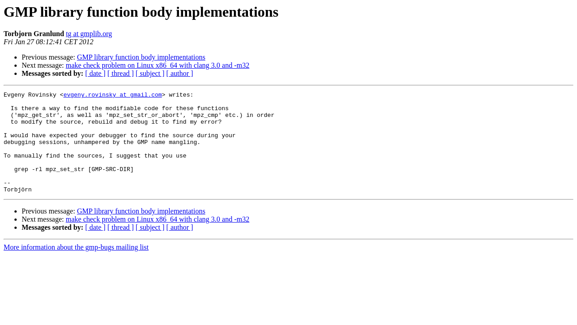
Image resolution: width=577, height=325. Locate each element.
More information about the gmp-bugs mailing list (76, 267)
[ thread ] (120, 73)
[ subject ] (150, 73)
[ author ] (179, 73)
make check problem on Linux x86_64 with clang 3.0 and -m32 (157, 65)
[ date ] (95, 73)
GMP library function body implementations (141, 57)
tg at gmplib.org (89, 33)
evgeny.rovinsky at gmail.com (113, 96)
